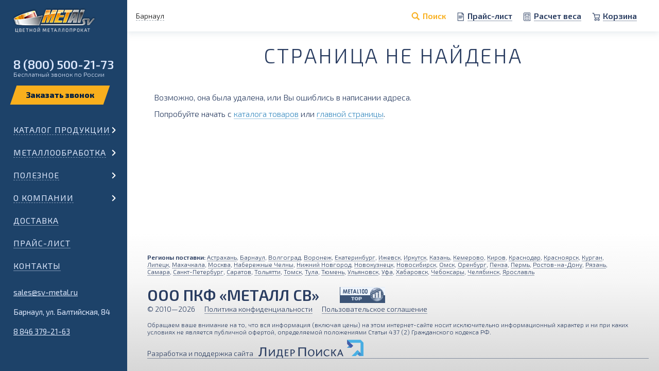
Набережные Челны (263, 264)
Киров (496, 257)
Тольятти (267, 271)
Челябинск (483, 271)
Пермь (520, 264)
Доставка (36, 220)
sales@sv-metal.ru (45, 292)
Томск (293, 271)
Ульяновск (363, 271)
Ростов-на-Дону (557, 264)
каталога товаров (266, 114)
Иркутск (415, 257)
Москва (219, 264)
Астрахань (222, 257)
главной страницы (350, 114)
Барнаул (252, 257)
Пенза (499, 264)
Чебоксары (447, 271)
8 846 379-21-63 (41, 331)
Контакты (37, 266)
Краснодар (525, 257)
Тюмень (332, 271)
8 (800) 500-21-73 (63, 64)
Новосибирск (416, 264)
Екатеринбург (355, 257)
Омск (447, 264)
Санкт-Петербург (198, 271)
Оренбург (472, 264)
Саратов (239, 271)
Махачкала (188, 264)
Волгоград (284, 257)
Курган (592, 257)
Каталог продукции (61, 129)
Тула (311, 271)
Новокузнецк (373, 264)
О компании (43, 198)
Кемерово (468, 257)
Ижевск (389, 257)
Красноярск (561, 257)
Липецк (158, 264)
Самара (158, 271)
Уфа (387, 271)
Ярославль (518, 271)
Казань (439, 257)
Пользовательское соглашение (374, 309)
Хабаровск (412, 271)
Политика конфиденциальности (258, 309)
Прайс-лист (42, 243)
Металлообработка (59, 152)
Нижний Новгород (324, 264)
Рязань (595, 264)
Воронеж (318, 257)
